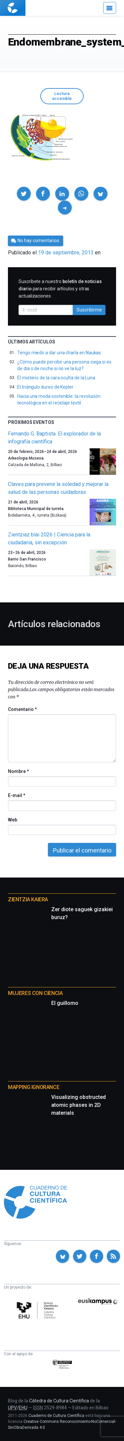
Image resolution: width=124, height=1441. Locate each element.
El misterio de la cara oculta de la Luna (56, 377)
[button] (24, 194)
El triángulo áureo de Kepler (45, 387)
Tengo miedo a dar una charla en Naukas (59, 352)
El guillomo (64, 1003)
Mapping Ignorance (33, 1087)
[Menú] (109, 8)
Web (12, 819)
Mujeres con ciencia (35, 993)
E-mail (16, 795)
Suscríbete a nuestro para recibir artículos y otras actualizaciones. (60, 289)
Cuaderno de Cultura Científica (56, 1415)
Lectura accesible (62, 96)
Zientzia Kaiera (28, 899)
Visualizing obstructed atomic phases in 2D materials (78, 1105)
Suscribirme (89, 309)
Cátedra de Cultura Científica (59, 1400)
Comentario (22, 709)
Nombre (18, 771)
